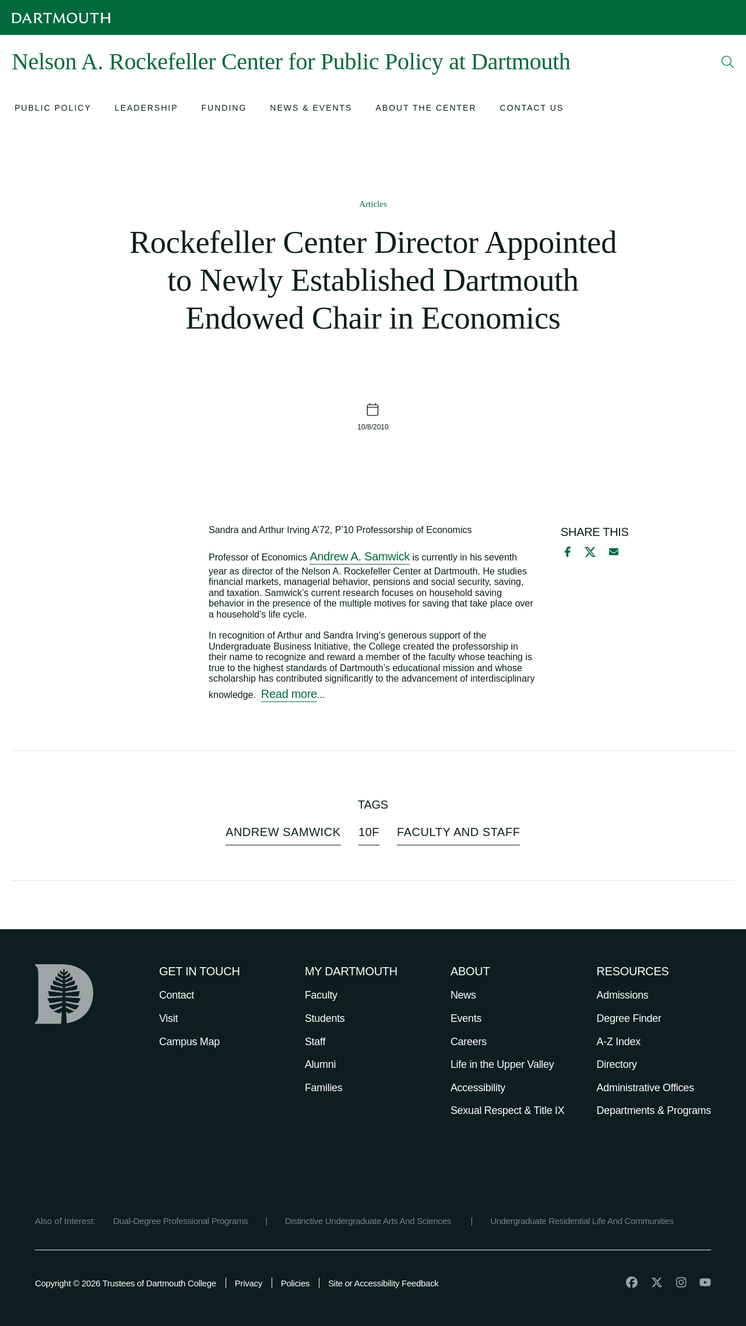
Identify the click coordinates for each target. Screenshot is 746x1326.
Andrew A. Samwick (359, 556)
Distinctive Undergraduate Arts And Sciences (369, 1221)
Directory (617, 1064)
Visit (168, 1018)
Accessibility (478, 1088)
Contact (176, 995)
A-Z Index (619, 1042)
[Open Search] (728, 61)
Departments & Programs (654, 1110)
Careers (469, 1042)
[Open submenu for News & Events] (311, 109)
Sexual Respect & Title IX (508, 1110)
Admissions (623, 995)
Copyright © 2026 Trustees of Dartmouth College (125, 1283)
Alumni (320, 1064)
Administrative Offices (645, 1088)
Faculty (321, 995)
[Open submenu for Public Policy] (53, 109)
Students (325, 1018)
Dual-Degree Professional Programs (180, 1221)
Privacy (248, 1283)
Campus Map (189, 1042)
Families (324, 1088)
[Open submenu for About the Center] (425, 109)
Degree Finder (629, 1018)
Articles (372, 204)
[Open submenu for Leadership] (146, 109)
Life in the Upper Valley (502, 1064)
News (463, 995)
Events (466, 1018)
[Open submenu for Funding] (224, 109)
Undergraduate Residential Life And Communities (582, 1221)
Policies (295, 1283)
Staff (315, 1042)
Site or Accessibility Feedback (383, 1283)
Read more (289, 693)
